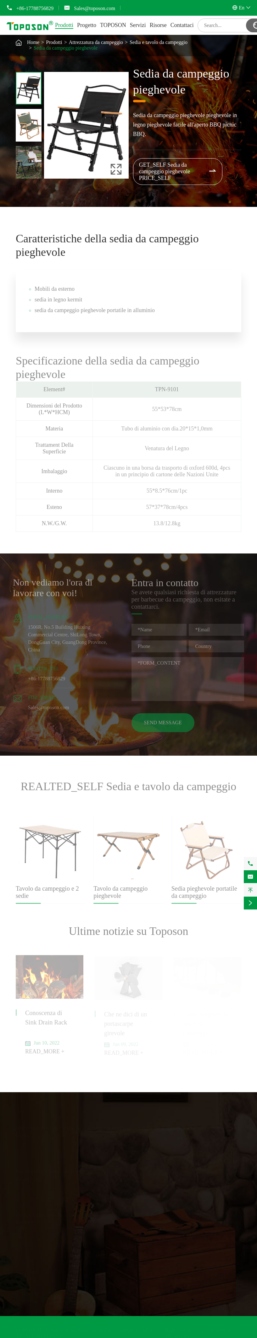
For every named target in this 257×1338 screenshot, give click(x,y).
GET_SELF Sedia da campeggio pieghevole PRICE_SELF (178, 171)
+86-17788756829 (34, 8)
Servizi (138, 25)
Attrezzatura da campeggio (96, 42)
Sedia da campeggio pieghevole (66, 48)
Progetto (86, 25)
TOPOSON (113, 25)
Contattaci (182, 25)
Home (33, 42)
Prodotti (64, 25)
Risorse (158, 25)
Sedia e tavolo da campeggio (158, 42)
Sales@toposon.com (94, 8)
